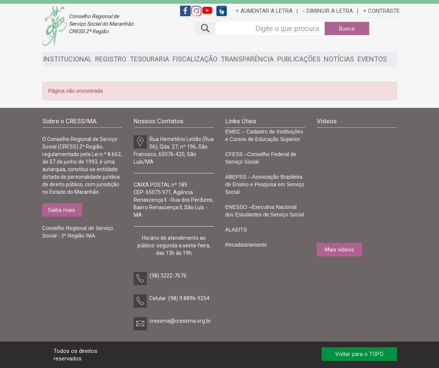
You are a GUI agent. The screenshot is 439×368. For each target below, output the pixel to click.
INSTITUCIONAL (67, 59)
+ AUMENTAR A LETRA (264, 11)
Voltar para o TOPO (359, 354)
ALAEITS (236, 230)
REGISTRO (110, 59)
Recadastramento (246, 245)
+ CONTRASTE (381, 11)
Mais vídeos (339, 249)
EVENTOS (372, 59)
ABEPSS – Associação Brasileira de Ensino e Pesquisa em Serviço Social (264, 184)
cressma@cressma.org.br (180, 321)
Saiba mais (61, 210)
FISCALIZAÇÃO (195, 59)
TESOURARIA (149, 59)
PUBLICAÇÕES (298, 59)
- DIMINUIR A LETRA (328, 11)
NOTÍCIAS (339, 59)
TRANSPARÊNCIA (247, 59)
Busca (346, 28)
